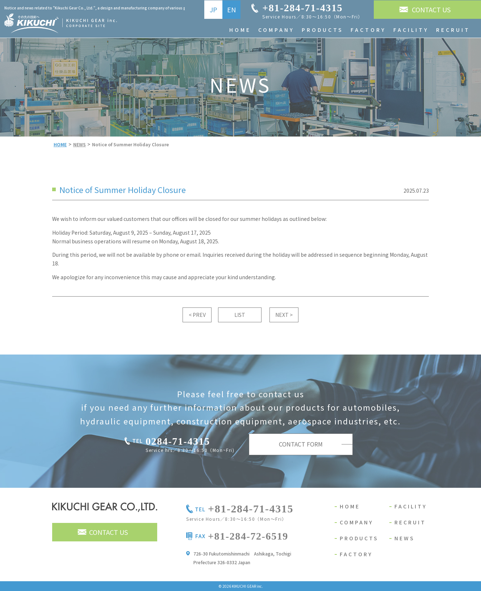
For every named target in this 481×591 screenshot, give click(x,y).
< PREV (197, 314)
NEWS (404, 538)
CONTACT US (431, 9)
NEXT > (284, 314)
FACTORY (356, 554)
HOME (350, 506)
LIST (239, 314)
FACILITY (410, 506)
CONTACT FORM (301, 444)
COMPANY (356, 522)
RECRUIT (410, 522)
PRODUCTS (359, 538)
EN (231, 9)
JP (213, 9)
